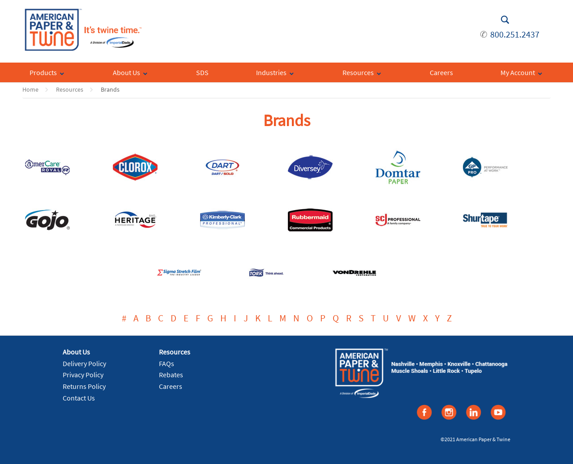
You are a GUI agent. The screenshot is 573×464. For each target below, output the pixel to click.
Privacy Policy (83, 374)
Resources (69, 89)
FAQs (166, 363)
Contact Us (79, 397)
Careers (170, 386)
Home (30, 89)
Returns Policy (84, 386)
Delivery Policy (84, 363)
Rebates (171, 374)
